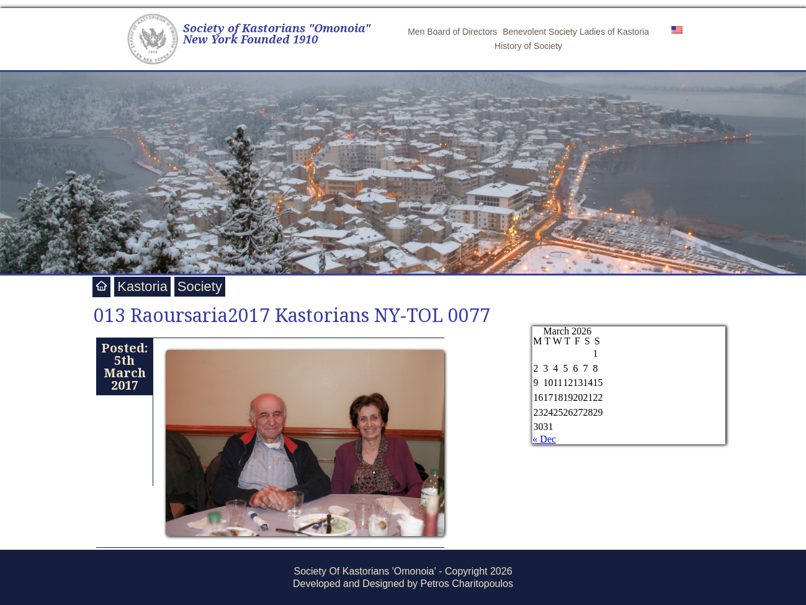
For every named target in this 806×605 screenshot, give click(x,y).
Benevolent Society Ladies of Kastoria (576, 32)
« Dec (544, 439)
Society (199, 286)
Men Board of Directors (452, 32)
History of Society (528, 46)
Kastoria (142, 286)
